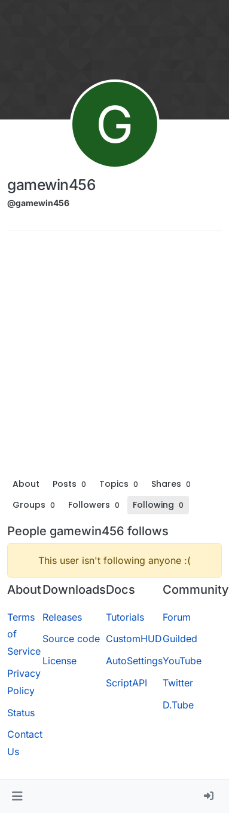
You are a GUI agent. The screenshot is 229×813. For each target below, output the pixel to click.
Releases (62, 617)
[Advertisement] (112, 357)
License (59, 661)
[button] (17, 796)
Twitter (178, 683)
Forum (177, 617)
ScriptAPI (126, 683)
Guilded (180, 639)
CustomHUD (134, 639)
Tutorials (125, 617)
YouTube (182, 661)
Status (21, 713)
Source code (71, 639)
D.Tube (178, 705)
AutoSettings (134, 661)
